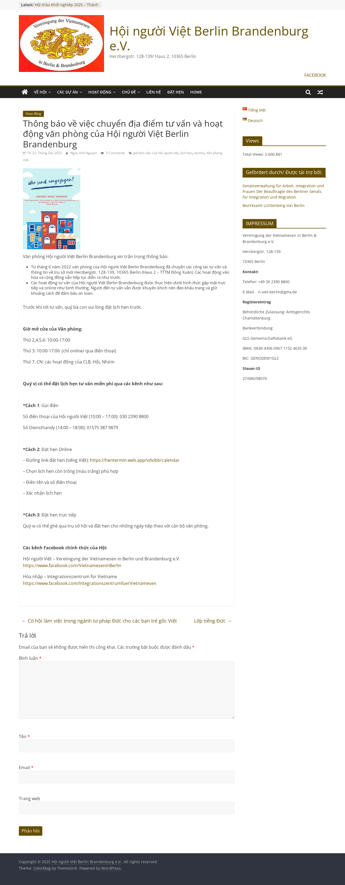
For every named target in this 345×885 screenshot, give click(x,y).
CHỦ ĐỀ (129, 92)
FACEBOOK (315, 75)
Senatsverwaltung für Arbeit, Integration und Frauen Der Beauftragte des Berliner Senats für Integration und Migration (283, 191)
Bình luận (30, 658)
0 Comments (113, 153)
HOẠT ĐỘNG (99, 92)
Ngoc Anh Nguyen (84, 153)
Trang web (29, 798)
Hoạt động (33, 113)
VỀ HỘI (40, 92)
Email (26, 768)
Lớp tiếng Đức (213, 620)
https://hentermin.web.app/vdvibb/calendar (135, 460)
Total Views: (254, 154)
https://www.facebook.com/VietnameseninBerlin (72, 565)
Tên (24, 737)
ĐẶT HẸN (175, 92)
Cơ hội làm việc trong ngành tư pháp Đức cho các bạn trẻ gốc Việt (99, 620)
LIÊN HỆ (153, 92)
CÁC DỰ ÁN (67, 92)
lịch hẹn (186, 153)
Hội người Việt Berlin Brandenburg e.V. (208, 38)
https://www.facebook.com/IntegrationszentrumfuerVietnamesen (89, 583)
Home (196, 92)
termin (199, 153)
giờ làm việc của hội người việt (155, 153)
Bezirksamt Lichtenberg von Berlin (274, 205)
